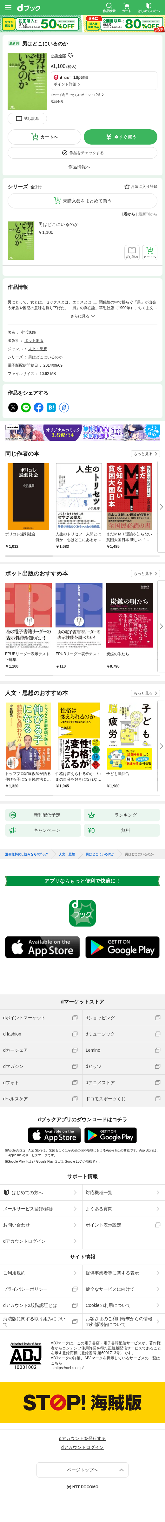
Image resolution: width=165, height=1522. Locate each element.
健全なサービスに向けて (110, 1289)
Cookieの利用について (108, 1305)
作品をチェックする (86, 153)
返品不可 (57, 101)
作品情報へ (79, 166)
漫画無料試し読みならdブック (26, 854)
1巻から (128, 214)
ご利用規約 (14, 1272)
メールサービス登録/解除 (28, 1208)
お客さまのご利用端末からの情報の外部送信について (119, 1321)
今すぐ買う (125, 136)
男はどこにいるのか (58, 224)
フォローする (70, 55)
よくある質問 (99, 1208)
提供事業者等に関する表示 (112, 1272)
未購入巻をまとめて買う (87, 200)
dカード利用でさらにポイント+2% (75, 95)
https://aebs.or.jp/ (69, 1368)
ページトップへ (82, 1469)
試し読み (31, 118)
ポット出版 (33, 340)
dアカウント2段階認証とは (30, 1305)
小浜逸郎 (58, 56)
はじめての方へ (23, 1192)
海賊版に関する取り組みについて (34, 1321)
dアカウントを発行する (82, 1438)
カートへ (49, 136)
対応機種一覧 (99, 1192)
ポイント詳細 (65, 84)
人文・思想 (37, 349)
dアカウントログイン (24, 1241)
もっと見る (143, 454)
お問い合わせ (16, 1224)
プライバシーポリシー (25, 1289)
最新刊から (147, 214)
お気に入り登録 (144, 186)
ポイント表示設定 (103, 1224)
